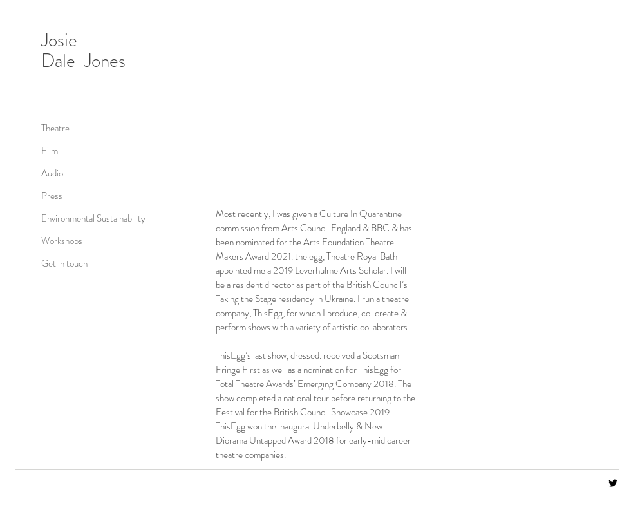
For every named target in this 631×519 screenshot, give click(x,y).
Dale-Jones (83, 61)
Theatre (55, 128)
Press (51, 196)
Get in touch (64, 263)
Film (49, 151)
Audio (52, 173)
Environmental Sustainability (86, 218)
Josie (59, 40)
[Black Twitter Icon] (613, 483)
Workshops (61, 241)
